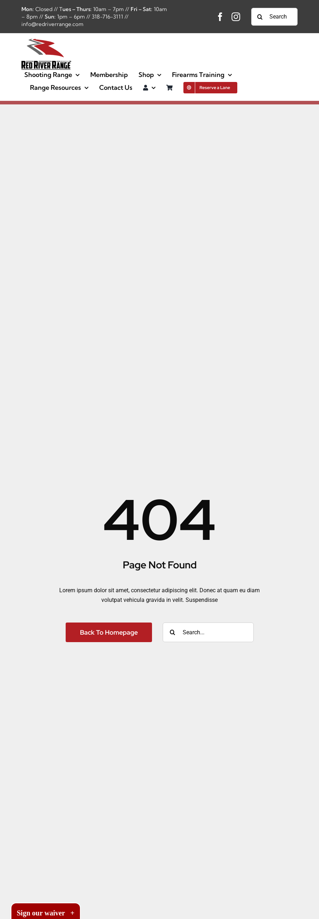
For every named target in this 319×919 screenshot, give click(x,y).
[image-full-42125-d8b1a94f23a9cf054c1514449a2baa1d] (46, 41)
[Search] (260, 17)
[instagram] (236, 16)
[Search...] (274, 17)
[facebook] (220, 16)
